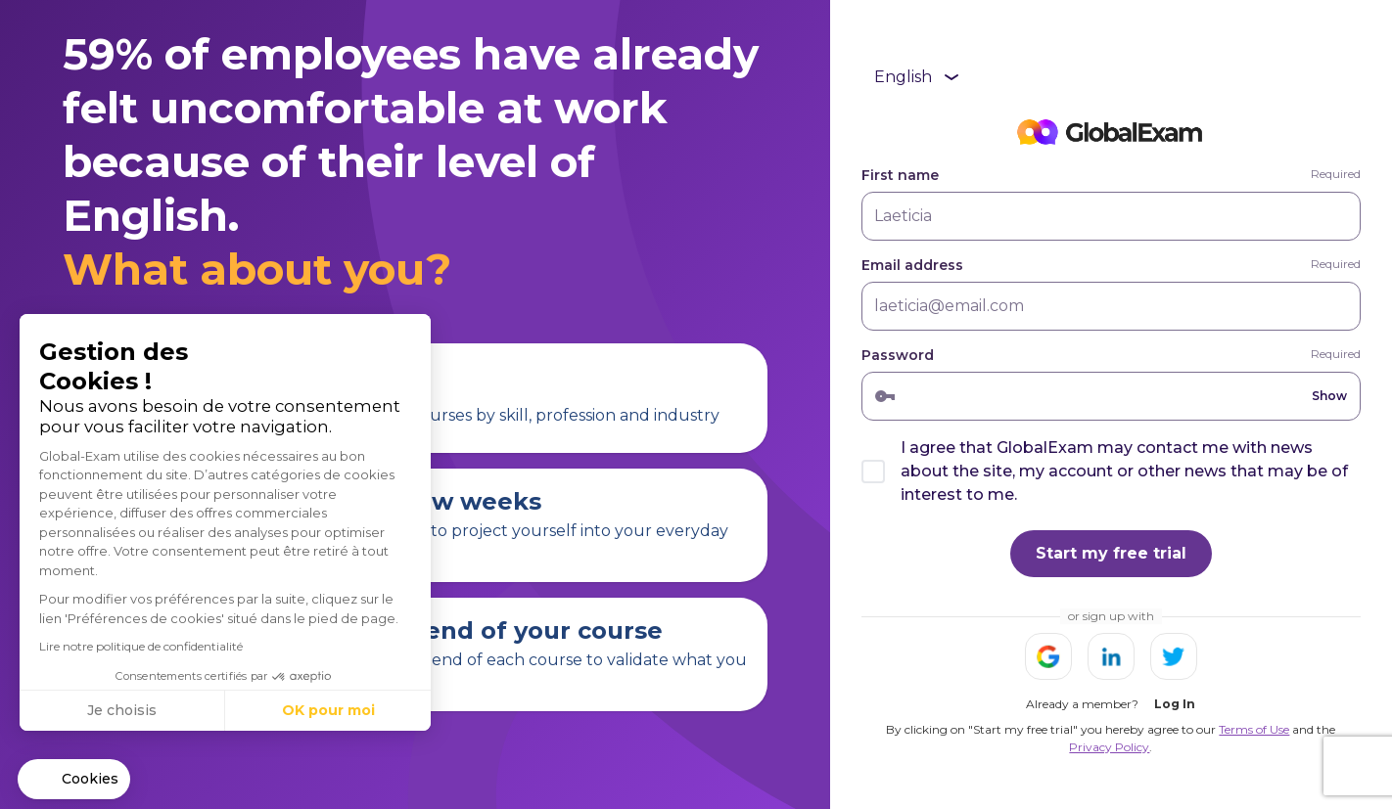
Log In (1174, 704)
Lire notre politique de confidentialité (141, 646)
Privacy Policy (1109, 747)
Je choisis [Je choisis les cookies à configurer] (122, 710)
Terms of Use (1254, 729)
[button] (74, 779)
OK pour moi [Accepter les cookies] (328, 710)
